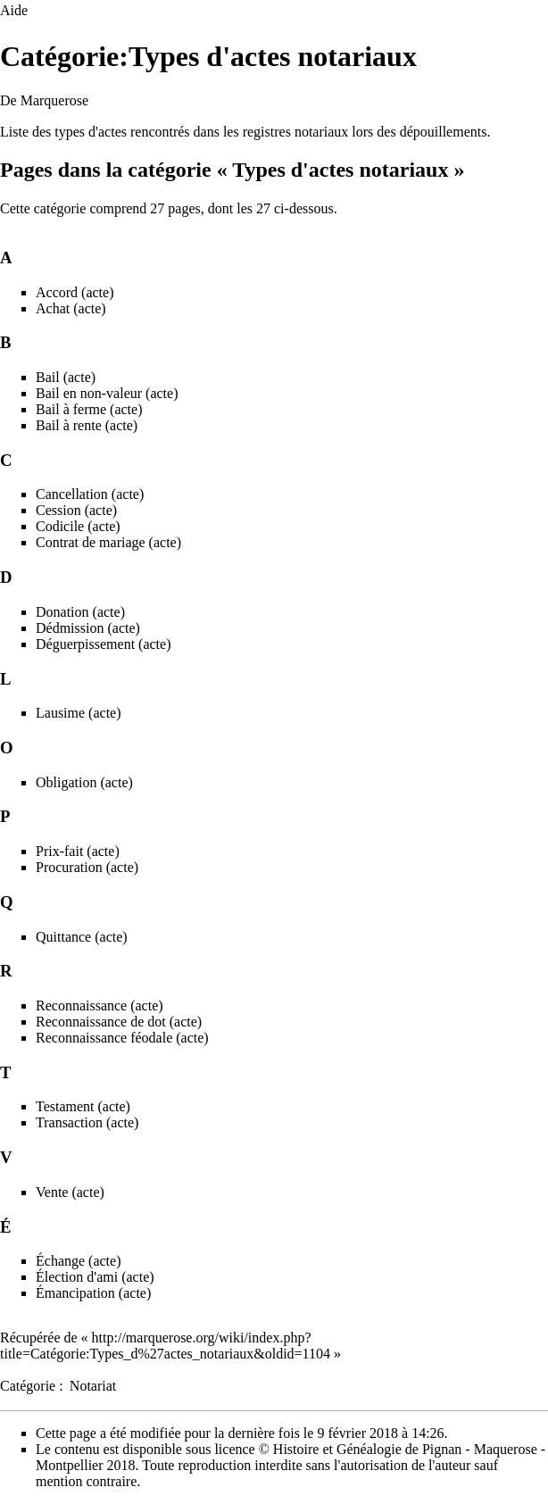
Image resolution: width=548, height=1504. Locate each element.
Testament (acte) (83, 1106)
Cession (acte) (76, 510)
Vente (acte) (70, 1192)
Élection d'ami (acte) (95, 1276)
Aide (14, 10)
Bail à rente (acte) (86, 425)
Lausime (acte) (78, 712)
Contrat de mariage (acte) (108, 542)
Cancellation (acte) (90, 494)
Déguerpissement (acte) (103, 644)
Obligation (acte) (84, 782)
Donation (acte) (80, 611)
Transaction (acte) (87, 1122)
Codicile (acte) (78, 526)
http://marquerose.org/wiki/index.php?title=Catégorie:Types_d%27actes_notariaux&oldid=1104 (165, 1345)
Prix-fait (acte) (78, 851)
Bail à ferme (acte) (89, 409)
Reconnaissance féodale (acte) (122, 1037)
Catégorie (27, 1385)
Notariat (93, 1385)
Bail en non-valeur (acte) (107, 393)
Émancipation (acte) (93, 1292)
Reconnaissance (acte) (99, 1005)
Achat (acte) (71, 308)
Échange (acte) (78, 1260)
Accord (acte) (75, 292)
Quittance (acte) (82, 936)
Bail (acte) (65, 377)
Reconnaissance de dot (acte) (119, 1021)
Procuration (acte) (87, 867)
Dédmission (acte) (88, 628)
